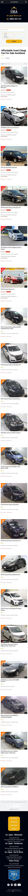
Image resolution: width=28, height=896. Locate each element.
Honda (8, 33)
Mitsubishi (8, 37)
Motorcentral (17, 891)
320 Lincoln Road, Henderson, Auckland (14, 848)
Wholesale (14, 818)
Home (2, 58)
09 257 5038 (16, 846)
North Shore (14, 825)
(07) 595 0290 (15, 863)
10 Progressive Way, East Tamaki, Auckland (14, 839)
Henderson (14, 822)
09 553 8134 (16, 855)
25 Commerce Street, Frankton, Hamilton (14, 865)
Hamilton (14, 829)
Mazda (8, 36)
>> (19, 806)
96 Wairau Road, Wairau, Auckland (14, 857)
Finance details (4, 96)
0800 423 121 (15, 19)
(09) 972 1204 (15, 838)
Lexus (8, 35)
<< (8, 806)
